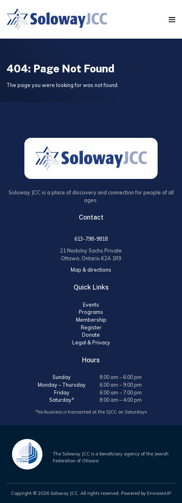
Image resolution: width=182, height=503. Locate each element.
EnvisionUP (159, 493)
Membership (91, 319)
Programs (91, 312)
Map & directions (91, 269)
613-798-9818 (91, 238)
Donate (91, 334)
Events (91, 304)
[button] (172, 19)
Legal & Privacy (91, 342)
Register (91, 327)
